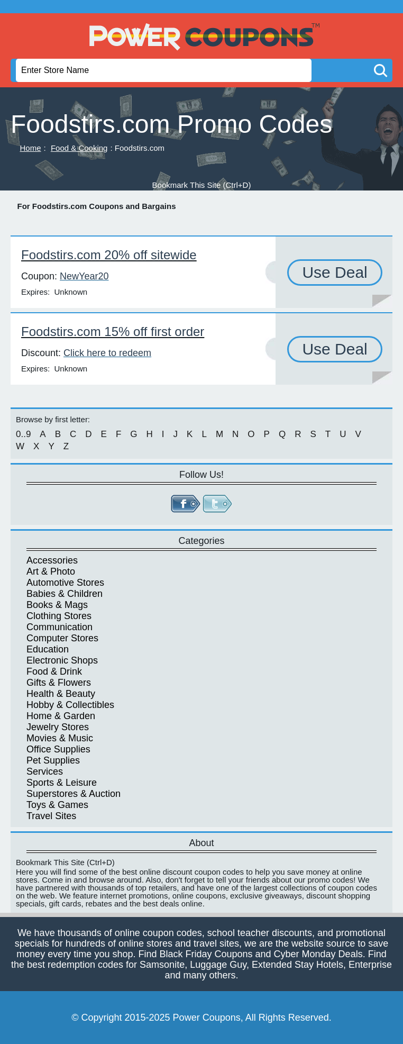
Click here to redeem (107, 353)
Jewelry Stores (57, 727)
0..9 (23, 434)
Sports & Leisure (61, 782)
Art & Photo (50, 571)
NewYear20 (84, 276)
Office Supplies (58, 749)
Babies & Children (64, 593)
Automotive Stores (65, 582)
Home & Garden (60, 716)
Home (30, 147)
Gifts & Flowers (58, 682)
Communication (59, 627)
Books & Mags (57, 605)
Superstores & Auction (73, 793)
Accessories (52, 560)
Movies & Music (59, 738)
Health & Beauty (60, 693)
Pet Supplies (53, 760)
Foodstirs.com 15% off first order (112, 331)
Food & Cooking (79, 147)
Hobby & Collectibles (70, 705)
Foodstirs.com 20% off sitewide (109, 255)
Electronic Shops (62, 660)
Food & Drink (54, 671)
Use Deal (334, 272)
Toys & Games (57, 805)
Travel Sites (51, 816)
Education (47, 649)
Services (44, 771)
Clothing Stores (58, 616)
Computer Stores (62, 638)
